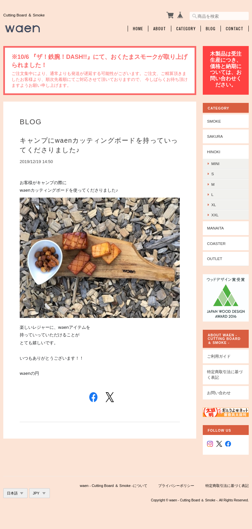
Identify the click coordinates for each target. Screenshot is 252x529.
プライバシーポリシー (176, 486)
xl (213, 205)
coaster (216, 243)
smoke (214, 121)
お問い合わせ (219, 393)
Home (138, 29)
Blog (211, 29)
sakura (215, 136)
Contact (234, 29)
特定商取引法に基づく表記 (224, 375)
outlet (214, 258)
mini (215, 163)
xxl (215, 215)
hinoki (213, 152)
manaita (215, 228)
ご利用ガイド (219, 356)
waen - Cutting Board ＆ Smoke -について (113, 486)
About (159, 29)
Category (186, 29)
